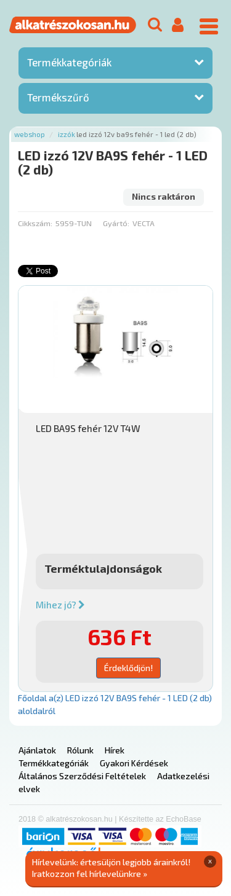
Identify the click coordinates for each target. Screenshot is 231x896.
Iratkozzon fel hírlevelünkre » (89, 873)
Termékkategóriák (69, 62)
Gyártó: (116, 223)
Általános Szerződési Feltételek (82, 776)
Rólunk (80, 750)
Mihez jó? (60, 604)
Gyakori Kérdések (134, 763)
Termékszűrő (58, 97)
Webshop (29, 134)
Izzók (66, 134)
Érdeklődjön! (128, 667)
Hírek (114, 750)
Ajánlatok (37, 750)
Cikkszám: (35, 223)
